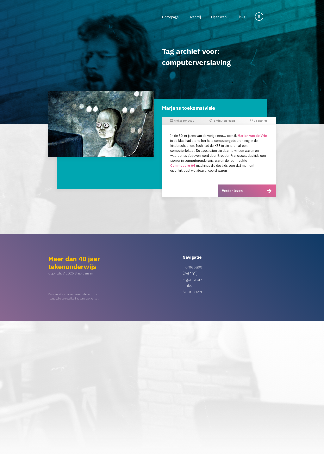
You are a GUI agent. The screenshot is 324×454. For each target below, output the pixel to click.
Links (241, 17)
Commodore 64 (182, 165)
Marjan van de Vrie (252, 136)
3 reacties (260, 120)
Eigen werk (219, 17)
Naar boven (193, 292)
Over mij (195, 17)
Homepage (170, 17)
